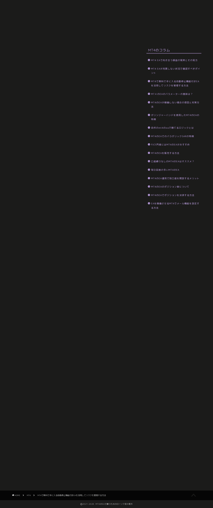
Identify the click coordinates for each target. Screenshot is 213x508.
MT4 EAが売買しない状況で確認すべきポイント (175, 71)
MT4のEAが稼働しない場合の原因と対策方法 (175, 104)
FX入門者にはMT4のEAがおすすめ (170, 144)
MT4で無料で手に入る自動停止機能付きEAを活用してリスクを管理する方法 (175, 83)
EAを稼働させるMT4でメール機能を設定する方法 (175, 205)
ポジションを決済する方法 (85, 14)
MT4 (15, 51)
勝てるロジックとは (169, 21)
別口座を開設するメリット (156, 14)
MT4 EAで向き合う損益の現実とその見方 (174, 60)
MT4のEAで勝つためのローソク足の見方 (106, 5)
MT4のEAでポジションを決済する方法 (172, 195)
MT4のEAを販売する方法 (165, 153)
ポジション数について (120, 14)
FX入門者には (106, 21)
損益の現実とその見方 (65, 37)
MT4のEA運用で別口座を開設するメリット (175, 178)
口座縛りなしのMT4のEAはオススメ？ (172, 161)
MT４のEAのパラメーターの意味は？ (106, 29)
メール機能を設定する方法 (47, 14)
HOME (19, 14)
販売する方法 (83, 21)
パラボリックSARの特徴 (136, 21)
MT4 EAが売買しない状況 (30, 37)
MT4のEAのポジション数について (170, 186)
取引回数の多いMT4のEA (30, 21)
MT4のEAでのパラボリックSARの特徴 (172, 136)
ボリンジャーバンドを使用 (31, 29)
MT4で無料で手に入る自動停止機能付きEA (160, 29)
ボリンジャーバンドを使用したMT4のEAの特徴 (175, 117)
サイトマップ (94, 37)
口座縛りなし (59, 21)
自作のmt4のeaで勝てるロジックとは (172, 127)
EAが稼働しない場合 (65, 29)
